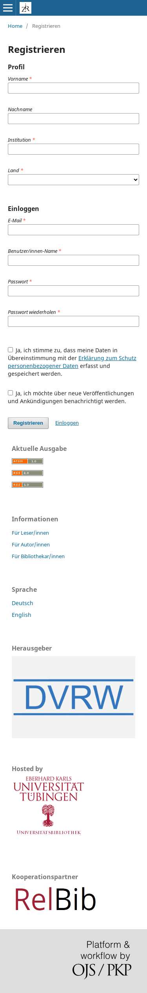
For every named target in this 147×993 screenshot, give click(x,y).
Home (15, 25)
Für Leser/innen (30, 532)
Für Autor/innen (31, 544)
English (21, 614)
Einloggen (67, 422)
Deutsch (22, 603)
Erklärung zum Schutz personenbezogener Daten (72, 361)
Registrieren (28, 423)
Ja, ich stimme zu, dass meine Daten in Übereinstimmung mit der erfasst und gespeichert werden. (72, 361)
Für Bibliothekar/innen (38, 556)
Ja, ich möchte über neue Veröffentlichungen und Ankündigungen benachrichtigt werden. (71, 397)
